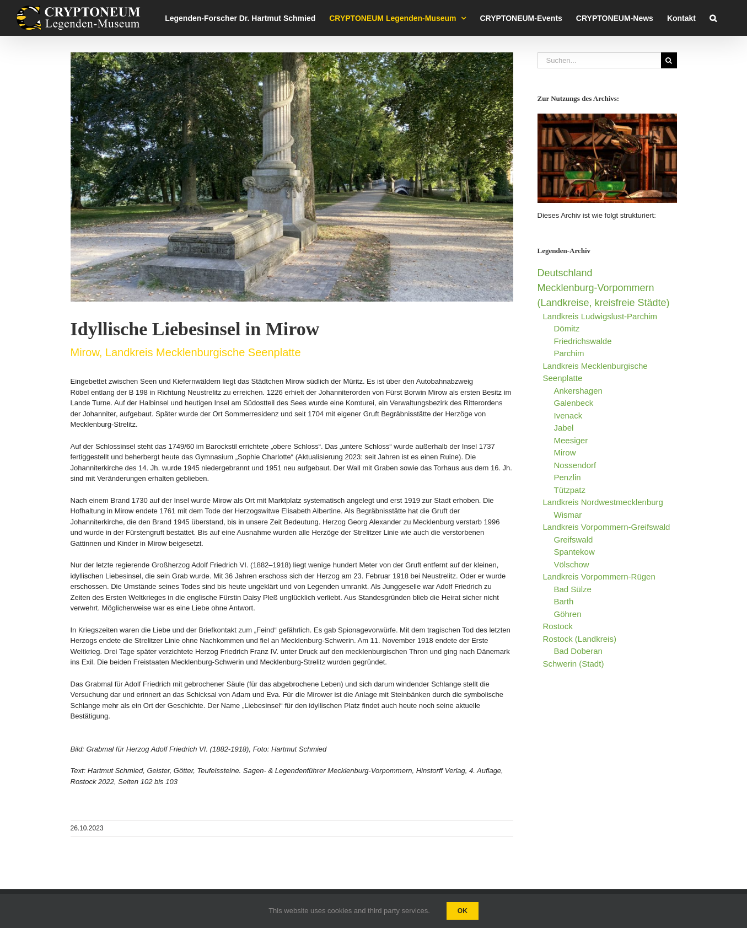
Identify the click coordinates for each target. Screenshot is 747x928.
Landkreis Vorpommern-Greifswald (606, 527)
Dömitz (567, 328)
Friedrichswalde (583, 341)
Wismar (568, 514)
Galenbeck (574, 402)
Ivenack (568, 415)
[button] (713, 18)
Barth (564, 601)
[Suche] (669, 60)
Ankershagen (578, 390)
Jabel (564, 427)
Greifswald (573, 539)
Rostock (558, 626)
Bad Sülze (573, 589)
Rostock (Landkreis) (579, 638)
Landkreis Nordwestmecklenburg (603, 502)
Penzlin (567, 477)
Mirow (565, 452)
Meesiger (571, 440)
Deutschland (565, 272)
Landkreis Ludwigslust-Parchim (600, 316)
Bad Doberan (578, 651)
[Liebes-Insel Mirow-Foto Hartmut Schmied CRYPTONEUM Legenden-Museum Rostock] (292, 177)
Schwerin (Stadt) (573, 663)
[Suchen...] (599, 60)
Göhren (568, 614)
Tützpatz (570, 490)
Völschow (571, 564)
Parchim (569, 353)
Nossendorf (575, 465)
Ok (462, 911)
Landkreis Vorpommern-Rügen (599, 576)
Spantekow (574, 551)
